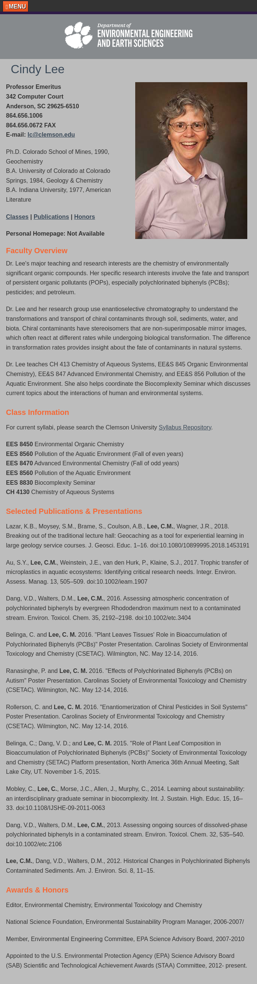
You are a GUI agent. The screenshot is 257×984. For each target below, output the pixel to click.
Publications (51, 217)
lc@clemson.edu (51, 134)
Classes (17, 217)
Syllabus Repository (185, 427)
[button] (15, 6)
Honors (84, 217)
